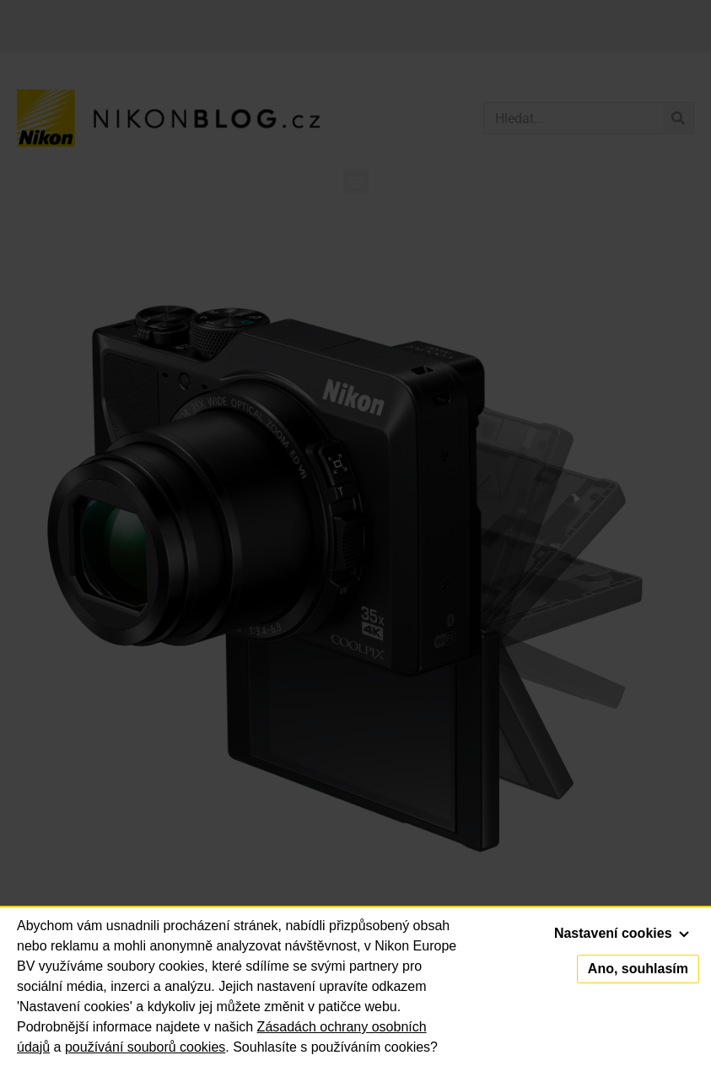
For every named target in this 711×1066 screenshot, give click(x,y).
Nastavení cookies (621, 933)
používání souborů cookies (145, 1047)
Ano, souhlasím (638, 968)
